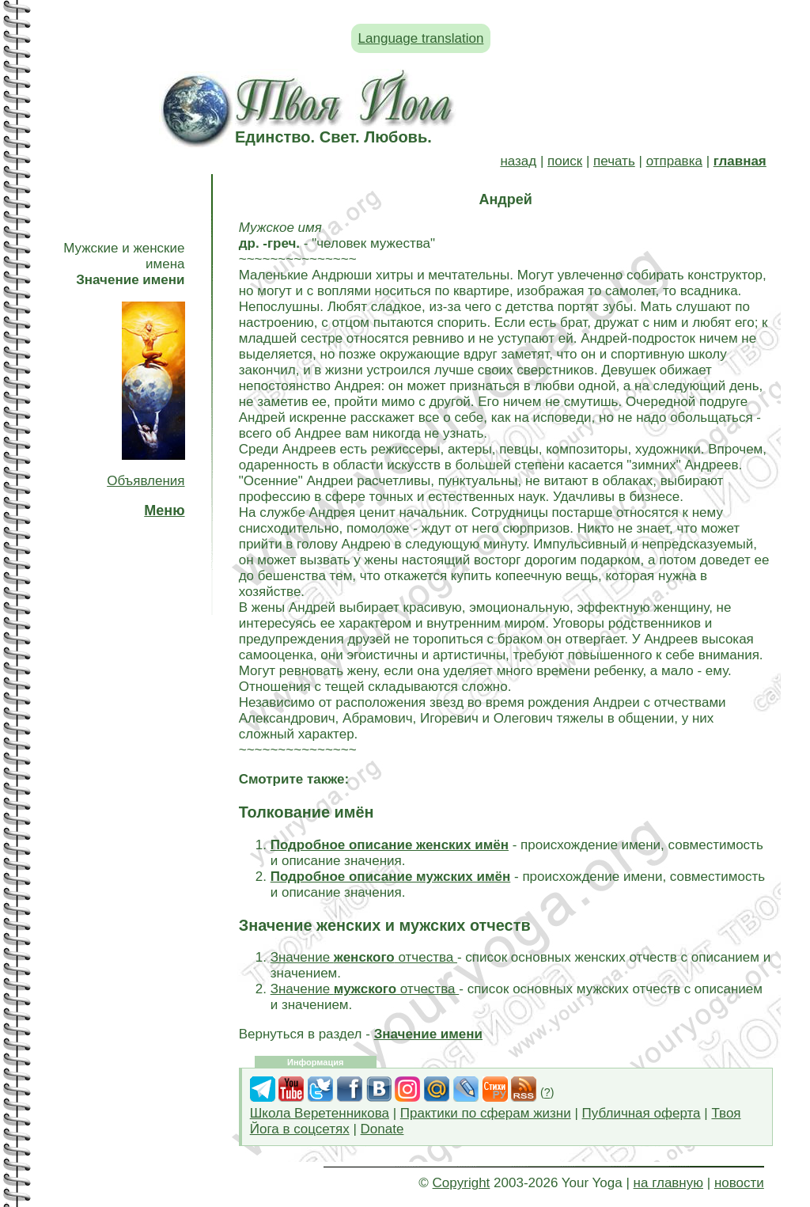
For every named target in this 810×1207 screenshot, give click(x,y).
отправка (674, 161)
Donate (382, 1129)
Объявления (145, 480)
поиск (564, 161)
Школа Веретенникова (319, 1113)
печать (614, 161)
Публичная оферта (641, 1113)
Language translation (421, 38)
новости (739, 1182)
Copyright (461, 1182)
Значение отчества (364, 957)
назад (518, 161)
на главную (668, 1182)
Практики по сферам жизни (485, 1113)
